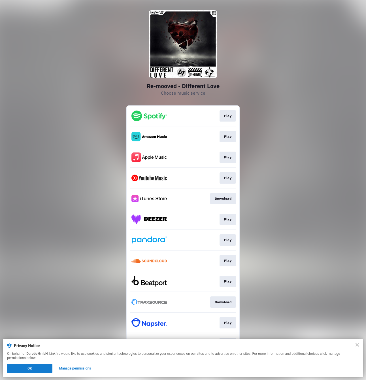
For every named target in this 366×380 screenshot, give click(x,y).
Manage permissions (75, 368)
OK (29, 368)
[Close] (357, 344)
